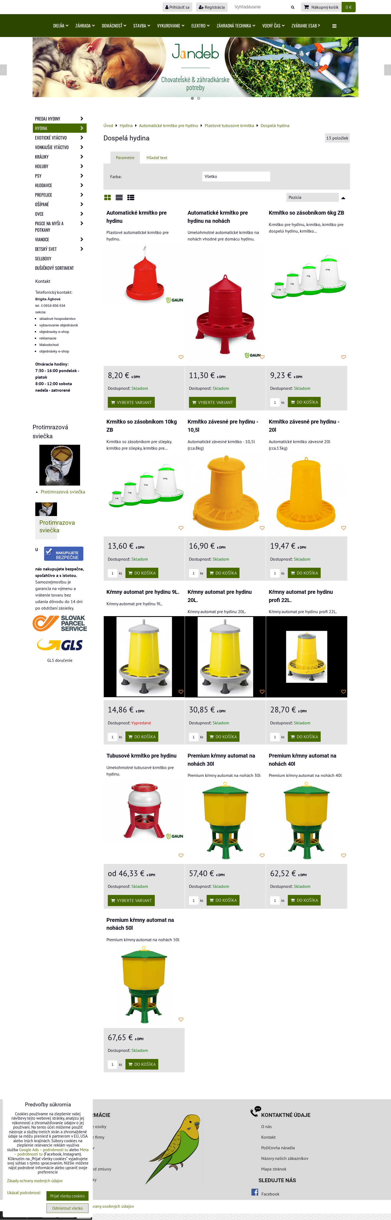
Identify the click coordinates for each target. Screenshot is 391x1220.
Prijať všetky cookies (67, 1196)
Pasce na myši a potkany (61, 226)
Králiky (61, 156)
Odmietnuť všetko (67, 1208)
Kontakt (268, 1137)
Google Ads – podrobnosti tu (43, 1149)
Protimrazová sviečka (63, 492)
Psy (61, 175)
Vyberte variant (131, 402)
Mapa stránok (273, 1169)
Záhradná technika (236, 25)
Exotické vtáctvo (61, 137)
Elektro (200, 25)
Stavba (141, 25)
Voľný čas (273, 25)
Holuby (61, 166)
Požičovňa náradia (278, 1147)
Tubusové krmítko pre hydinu (141, 756)
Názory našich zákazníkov (284, 1158)
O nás (266, 1126)
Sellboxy (43, 258)
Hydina (61, 128)
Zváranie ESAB (306, 25)
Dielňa (60, 25)
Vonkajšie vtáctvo (61, 147)
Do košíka (304, 402)
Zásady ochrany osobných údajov (103, 1206)
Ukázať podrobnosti (23, 1193)
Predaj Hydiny (61, 118)
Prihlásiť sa (177, 7)
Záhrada (85, 25)
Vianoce (61, 239)
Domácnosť (114, 25)
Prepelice (61, 194)
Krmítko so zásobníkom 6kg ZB (306, 213)
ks (277, 402)
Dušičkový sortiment (54, 268)
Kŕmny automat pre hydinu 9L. (142, 592)
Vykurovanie (170, 25)
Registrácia (212, 7)
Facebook (270, 1194)
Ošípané (61, 204)
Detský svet (61, 249)
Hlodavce (61, 185)
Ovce (61, 213)
